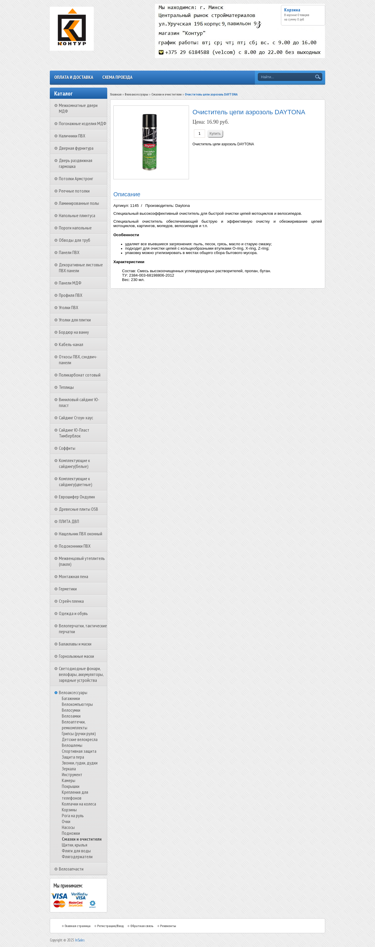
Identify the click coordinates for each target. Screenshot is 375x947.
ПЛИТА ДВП (69, 521)
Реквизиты (168, 926)
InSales (79, 940)
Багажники (71, 698)
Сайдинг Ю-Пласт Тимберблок (74, 433)
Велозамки (71, 716)
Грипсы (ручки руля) (79, 733)
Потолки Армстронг (76, 178)
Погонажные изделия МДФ (82, 123)
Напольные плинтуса (77, 215)
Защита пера (73, 757)
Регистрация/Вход (110, 926)
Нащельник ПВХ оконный (80, 533)
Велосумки (71, 710)
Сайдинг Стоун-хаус (76, 417)
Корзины (69, 810)
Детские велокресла (80, 739)
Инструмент (72, 774)
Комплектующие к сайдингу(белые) (74, 463)
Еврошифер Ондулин (77, 497)
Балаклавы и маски (75, 644)
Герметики (68, 589)
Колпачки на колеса (79, 804)
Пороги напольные (75, 228)
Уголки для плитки (75, 320)
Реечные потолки (74, 191)
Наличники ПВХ (72, 136)
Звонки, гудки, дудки (80, 763)
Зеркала (69, 768)
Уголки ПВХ (68, 307)
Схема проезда (117, 77)
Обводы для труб (74, 240)
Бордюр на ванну (74, 332)
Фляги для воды (76, 851)
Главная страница (78, 926)
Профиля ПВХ (70, 295)
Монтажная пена (73, 576)
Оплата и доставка (73, 77)
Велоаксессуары (73, 692)
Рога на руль (73, 815)
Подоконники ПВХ (75, 546)
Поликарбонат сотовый (79, 375)
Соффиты (67, 448)
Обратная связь (142, 926)
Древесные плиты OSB (78, 509)
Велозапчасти (71, 869)
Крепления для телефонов (75, 795)
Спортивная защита (79, 751)
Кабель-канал (71, 344)
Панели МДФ (70, 283)
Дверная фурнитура (76, 148)
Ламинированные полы (79, 203)
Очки (66, 821)
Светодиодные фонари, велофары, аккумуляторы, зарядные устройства (81, 674)
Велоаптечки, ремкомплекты (74, 724)
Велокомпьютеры (77, 704)
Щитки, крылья (74, 845)
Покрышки (70, 786)
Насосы (68, 827)
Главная (116, 94)
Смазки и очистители (82, 839)
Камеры (68, 780)
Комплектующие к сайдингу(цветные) (75, 481)
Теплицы (66, 387)
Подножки (71, 833)
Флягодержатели (77, 856)
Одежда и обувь (73, 613)
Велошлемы (72, 745)
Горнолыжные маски (76, 656)
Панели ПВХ (69, 252)
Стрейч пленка (71, 601)
